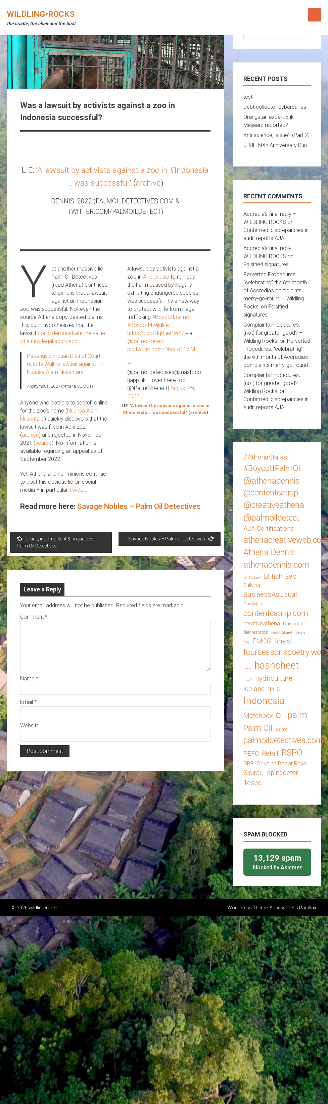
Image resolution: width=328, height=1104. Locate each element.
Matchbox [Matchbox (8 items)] (258, 716)
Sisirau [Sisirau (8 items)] (253, 773)
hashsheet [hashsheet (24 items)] (276, 665)
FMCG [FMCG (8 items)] (262, 641)
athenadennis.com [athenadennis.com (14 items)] (276, 565)
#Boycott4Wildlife (148, 325)
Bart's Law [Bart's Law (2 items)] (252, 577)
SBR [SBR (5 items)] (248, 763)
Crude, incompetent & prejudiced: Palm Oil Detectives (55, 542)
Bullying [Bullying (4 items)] (251, 585)
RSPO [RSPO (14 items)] (291, 753)
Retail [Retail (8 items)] (270, 753)
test (247, 97)
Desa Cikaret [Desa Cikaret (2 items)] (281, 632)
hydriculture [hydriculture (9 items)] (273, 678)
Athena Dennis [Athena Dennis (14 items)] (269, 552)
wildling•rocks (41, 14)
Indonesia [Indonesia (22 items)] (264, 700)
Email (28, 702)
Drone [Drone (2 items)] (300, 632)
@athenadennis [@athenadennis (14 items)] (271, 481)
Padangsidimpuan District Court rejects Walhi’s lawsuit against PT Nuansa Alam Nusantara (65, 364)
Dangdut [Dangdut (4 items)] (292, 624)
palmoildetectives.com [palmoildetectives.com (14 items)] (283, 740)
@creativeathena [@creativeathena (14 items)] (273, 505)
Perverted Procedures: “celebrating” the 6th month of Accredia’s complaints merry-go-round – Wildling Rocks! (275, 290)
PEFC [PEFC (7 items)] (251, 753)
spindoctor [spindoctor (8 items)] (282, 773)
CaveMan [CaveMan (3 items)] (252, 603)
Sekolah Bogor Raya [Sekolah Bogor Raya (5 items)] (281, 763)
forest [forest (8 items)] (283, 641)
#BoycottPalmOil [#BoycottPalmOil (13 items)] (272, 468)
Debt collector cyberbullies (274, 107)
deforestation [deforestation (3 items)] (255, 632)
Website (29, 725)
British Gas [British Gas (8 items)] (280, 576)
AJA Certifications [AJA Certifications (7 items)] (268, 528)
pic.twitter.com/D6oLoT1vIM (161, 349)
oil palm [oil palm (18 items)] (291, 715)
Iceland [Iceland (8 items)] (254, 689)
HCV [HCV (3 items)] (247, 679)
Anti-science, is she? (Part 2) (276, 135)
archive (148, 183)
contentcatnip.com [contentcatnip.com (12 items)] (275, 613)
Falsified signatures (266, 264)
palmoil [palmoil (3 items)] (282, 729)
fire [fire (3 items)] (246, 641)
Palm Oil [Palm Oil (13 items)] (257, 728)
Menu (314, 14)
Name (29, 678)
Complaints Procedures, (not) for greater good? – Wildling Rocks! (272, 333)
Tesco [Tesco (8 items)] (252, 783)
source (43, 443)
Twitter (77, 490)
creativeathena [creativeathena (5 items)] (261, 623)
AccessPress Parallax (293, 907)
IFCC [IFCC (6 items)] (274, 688)
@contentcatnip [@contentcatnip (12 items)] (270, 492)
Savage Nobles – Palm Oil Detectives (139, 506)
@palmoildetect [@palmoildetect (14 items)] (271, 518)
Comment (33, 617)
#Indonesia (156, 277)
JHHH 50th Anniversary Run (275, 145)
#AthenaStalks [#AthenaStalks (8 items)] (265, 457)
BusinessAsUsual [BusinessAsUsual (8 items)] (270, 594)
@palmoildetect (146, 341)
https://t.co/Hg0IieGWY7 (155, 333)
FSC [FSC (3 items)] (247, 667)
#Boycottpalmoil (171, 317)
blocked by (277, 862)
